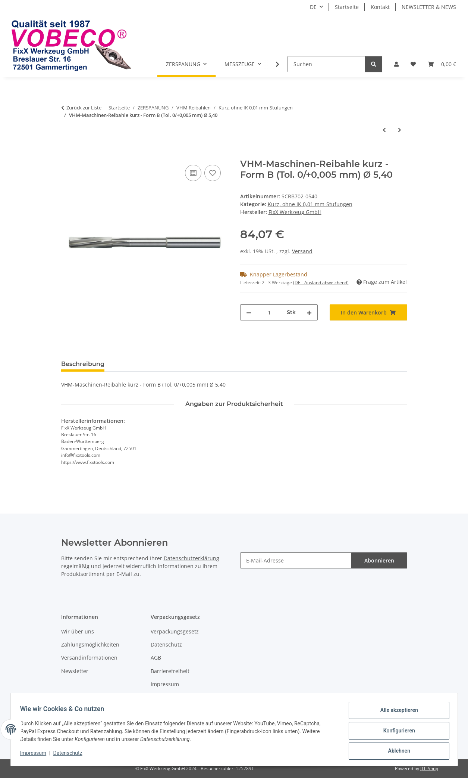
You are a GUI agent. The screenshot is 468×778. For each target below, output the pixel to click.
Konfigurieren (396, 732)
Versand (302, 251)
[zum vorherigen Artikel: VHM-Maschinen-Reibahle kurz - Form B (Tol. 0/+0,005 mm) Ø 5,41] (384, 130)
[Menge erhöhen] (309, 312)
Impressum (36, 755)
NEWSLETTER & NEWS (429, 6)
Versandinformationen (89, 657)
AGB (156, 657)
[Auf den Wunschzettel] (212, 173)
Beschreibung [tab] (82, 364)
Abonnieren (379, 560)
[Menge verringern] (249, 312)
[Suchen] (326, 64)
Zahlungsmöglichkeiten (90, 644)
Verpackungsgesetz (175, 631)
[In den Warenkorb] (67, 155)
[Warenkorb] (442, 64)
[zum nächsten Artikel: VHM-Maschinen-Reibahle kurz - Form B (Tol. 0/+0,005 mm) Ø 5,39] (399, 130)
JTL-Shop (429, 768)
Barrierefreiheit (170, 671)
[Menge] (269, 312)
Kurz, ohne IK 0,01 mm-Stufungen (310, 204)
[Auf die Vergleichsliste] (193, 173)
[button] (396, 64)
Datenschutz (70, 755)
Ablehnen (397, 751)
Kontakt (380, 6)
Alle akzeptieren (396, 713)
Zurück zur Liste (83, 107)
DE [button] (313, 6)
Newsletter (74, 671)
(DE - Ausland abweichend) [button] (321, 282)
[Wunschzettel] (413, 64)
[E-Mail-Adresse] (296, 560)
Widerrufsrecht (170, 697)
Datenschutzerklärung (191, 558)
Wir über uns (77, 631)
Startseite (347, 6)
